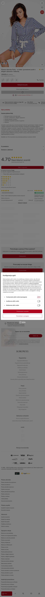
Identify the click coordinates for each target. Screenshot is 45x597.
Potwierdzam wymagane (22, 316)
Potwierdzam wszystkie (23, 311)
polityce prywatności (34, 283)
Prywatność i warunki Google (9, 286)
